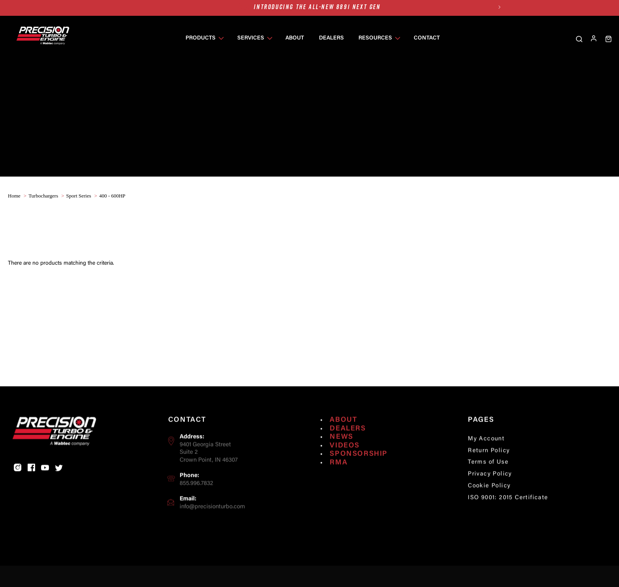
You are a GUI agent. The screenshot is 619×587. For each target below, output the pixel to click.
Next (499, 7)
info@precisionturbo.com (212, 526)
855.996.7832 (196, 503)
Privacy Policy (490, 494)
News (341, 457)
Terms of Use (488, 482)
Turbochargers (43, 196)
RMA (338, 482)
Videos (345, 465)
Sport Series (78, 196)
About (343, 439)
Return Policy (489, 470)
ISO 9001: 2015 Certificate (508, 518)
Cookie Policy (489, 506)
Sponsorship (359, 474)
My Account (486, 458)
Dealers (348, 448)
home (14, 196)
